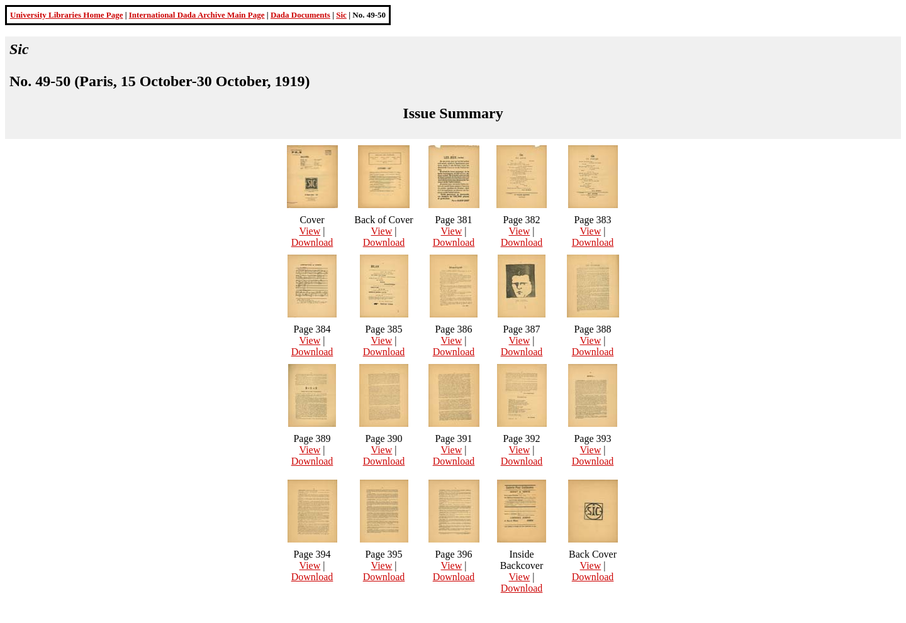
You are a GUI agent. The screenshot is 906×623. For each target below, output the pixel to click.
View (310, 231)
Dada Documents (300, 14)
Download (312, 242)
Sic (341, 14)
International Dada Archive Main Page (197, 14)
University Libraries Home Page (66, 14)
